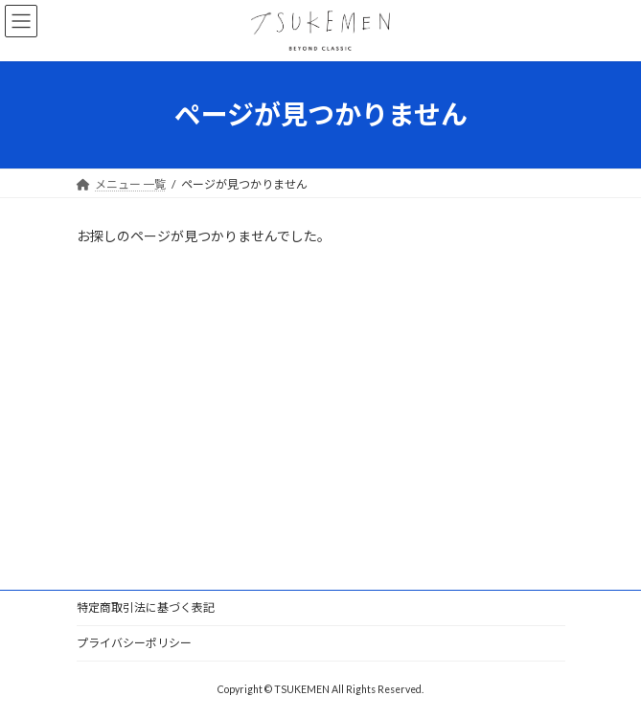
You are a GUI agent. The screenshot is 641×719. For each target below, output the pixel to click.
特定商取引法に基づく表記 (146, 607)
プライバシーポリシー (134, 643)
